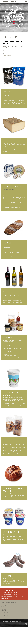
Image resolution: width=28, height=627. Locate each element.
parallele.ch (19, 621)
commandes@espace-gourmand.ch (7, 56)
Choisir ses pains (4, 598)
